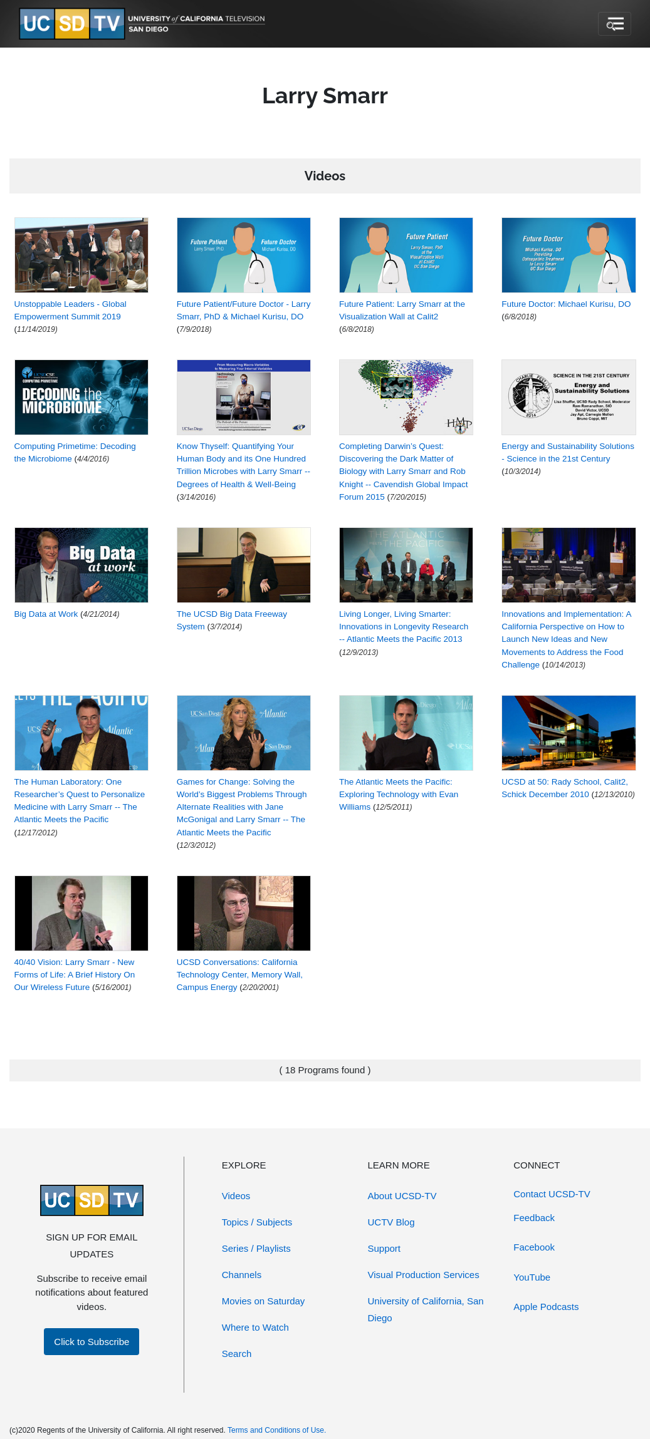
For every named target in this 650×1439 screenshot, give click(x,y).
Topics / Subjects (257, 1222)
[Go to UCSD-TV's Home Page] (144, 24)
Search (237, 1353)
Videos (236, 1195)
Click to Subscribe (91, 1341)
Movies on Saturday (263, 1301)
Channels (241, 1274)
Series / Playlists (256, 1248)
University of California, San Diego (426, 1309)
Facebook (534, 1247)
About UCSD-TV (402, 1195)
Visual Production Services (424, 1274)
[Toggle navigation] (614, 24)
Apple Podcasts (546, 1306)
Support (384, 1248)
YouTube (531, 1277)
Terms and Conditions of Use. (277, 1430)
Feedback (534, 1217)
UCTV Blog (391, 1222)
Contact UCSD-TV (551, 1194)
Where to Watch (255, 1327)
